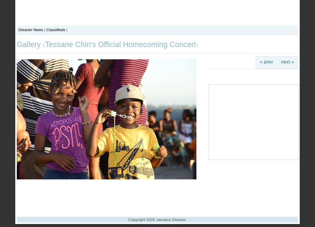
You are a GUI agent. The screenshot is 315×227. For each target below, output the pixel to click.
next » (287, 61)
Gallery (30, 44)
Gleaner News (30, 30)
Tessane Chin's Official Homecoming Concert (120, 44)
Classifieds (55, 30)
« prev (266, 61)
